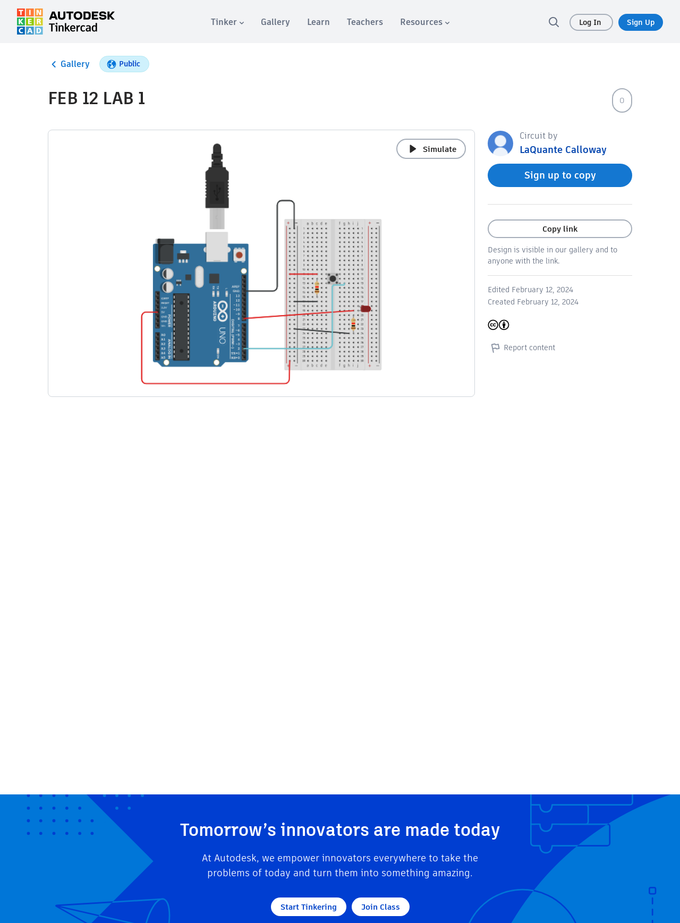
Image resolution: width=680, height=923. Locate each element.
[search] (554, 22)
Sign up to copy (560, 175)
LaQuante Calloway (563, 149)
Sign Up (640, 22)
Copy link (559, 228)
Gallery (69, 64)
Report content (521, 347)
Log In (591, 22)
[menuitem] (227, 22)
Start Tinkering (308, 906)
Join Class (380, 906)
